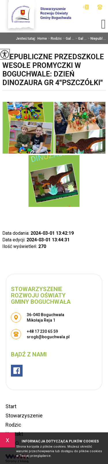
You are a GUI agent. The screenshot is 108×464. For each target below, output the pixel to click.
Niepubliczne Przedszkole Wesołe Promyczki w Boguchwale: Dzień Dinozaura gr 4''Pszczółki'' (53, 70)
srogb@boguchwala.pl (86, 7)
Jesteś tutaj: (26, 38)
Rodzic (54, 38)
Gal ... (68, 38)
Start (10, 406)
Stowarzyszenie (24, 416)
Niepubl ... (96, 38)
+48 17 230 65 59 (99, 7)
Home (42, 38)
